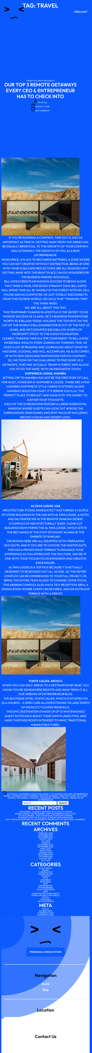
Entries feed (45, 911)
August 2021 (45, 839)
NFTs (45, 883)
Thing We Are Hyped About (45, 893)
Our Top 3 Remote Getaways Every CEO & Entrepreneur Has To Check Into (40, 90)
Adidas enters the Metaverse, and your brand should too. (45, 813)
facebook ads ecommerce (25, 796)
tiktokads (45, 899)
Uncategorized (46, 901)
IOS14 (45, 878)
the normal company (28, 798)
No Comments (42, 110)
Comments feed (46, 913)
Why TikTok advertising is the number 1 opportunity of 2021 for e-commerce (45, 819)
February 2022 (45, 833)
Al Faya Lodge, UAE (45, 506)
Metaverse (45, 882)
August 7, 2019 (42, 106)
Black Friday (45, 868)
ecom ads (12, 794)
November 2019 (45, 854)
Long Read (45, 880)
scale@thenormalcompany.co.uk (46, 1041)
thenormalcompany (50, 798)
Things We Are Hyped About (40, 80)
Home (46, 984)
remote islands (68, 796)
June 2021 (45, 843)
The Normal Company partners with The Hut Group (45, 811)
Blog (46, 989)
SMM (45, 891)
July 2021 (45, 841)
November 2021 (45, 837)
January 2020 (46, 852)
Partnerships (45, 885)
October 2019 (45, 856)
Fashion (45, 876)
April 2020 (45, 848)
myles (44, 102)
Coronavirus (46, 872)
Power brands (45, 887)
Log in (45, 909)
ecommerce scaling (61, 794)
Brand (45, 870)
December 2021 (45, 835)
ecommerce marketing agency (34, 794)
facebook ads (45, 874)
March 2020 (46, 850)
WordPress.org (45, 915)
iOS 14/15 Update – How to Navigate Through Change (45, 815)
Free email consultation (45, 951)
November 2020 (45, 845)
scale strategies (46, 889)
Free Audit (81, 11)
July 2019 (45, 860)
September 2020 (46, 847)
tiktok (45, 897)
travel (65, 798)
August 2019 (45, 858)
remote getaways (49, 796)
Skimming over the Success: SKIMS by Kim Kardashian (45, 817)
